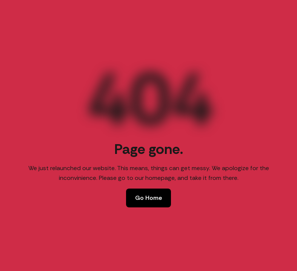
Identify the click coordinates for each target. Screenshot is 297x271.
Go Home (148, 198)
